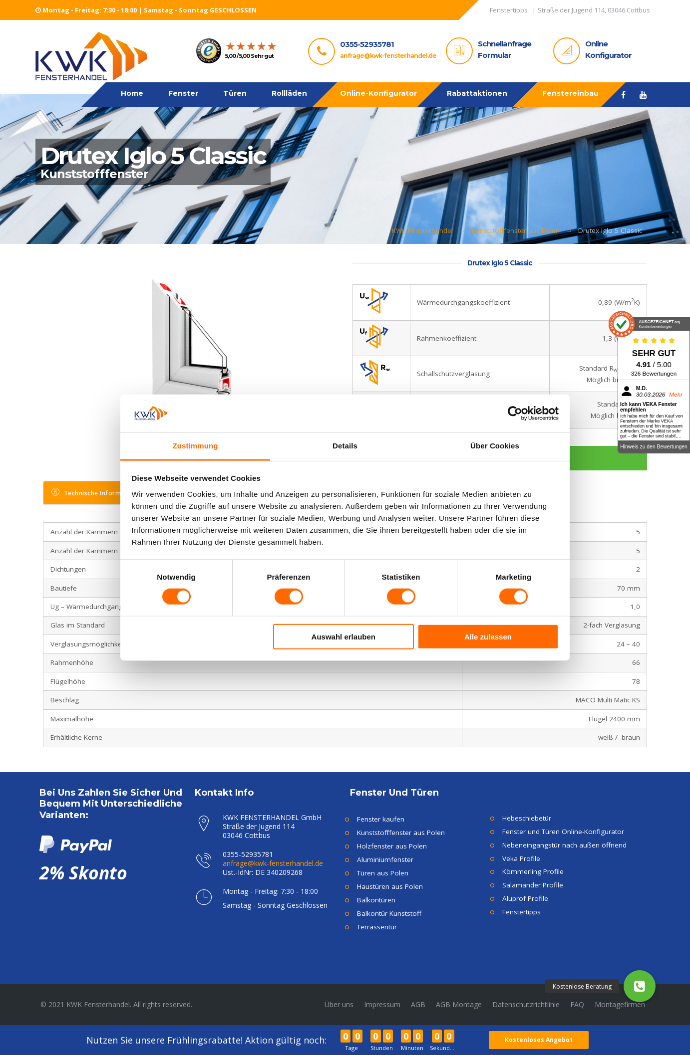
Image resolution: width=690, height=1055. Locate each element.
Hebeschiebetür (526, 818)
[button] (640, 986)
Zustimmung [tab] (195, 445)
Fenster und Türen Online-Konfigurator (563, 831)
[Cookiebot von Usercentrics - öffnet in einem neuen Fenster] (515, 413)
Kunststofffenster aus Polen (516, 230)
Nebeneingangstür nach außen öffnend (564, 845)
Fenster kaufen (380, 819)
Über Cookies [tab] (494, 445)
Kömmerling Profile (533, 871)
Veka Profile (521, 858)
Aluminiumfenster (385, 859)
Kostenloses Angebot (540, 1040)
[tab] (98, 493)
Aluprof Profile (525, 898)
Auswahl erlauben (343, 636)
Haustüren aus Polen (390, 886)
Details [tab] (345, 445)
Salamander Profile (532, 884)
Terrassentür (377, 926)
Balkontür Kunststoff (389, 913)
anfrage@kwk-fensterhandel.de (388, 55)
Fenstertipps (521, 911)
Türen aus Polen (382, 872)
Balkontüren (376, 899)
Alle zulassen (488, 636)
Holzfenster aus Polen (392, 846)
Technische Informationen (98, 492)
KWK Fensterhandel (422, 230)
